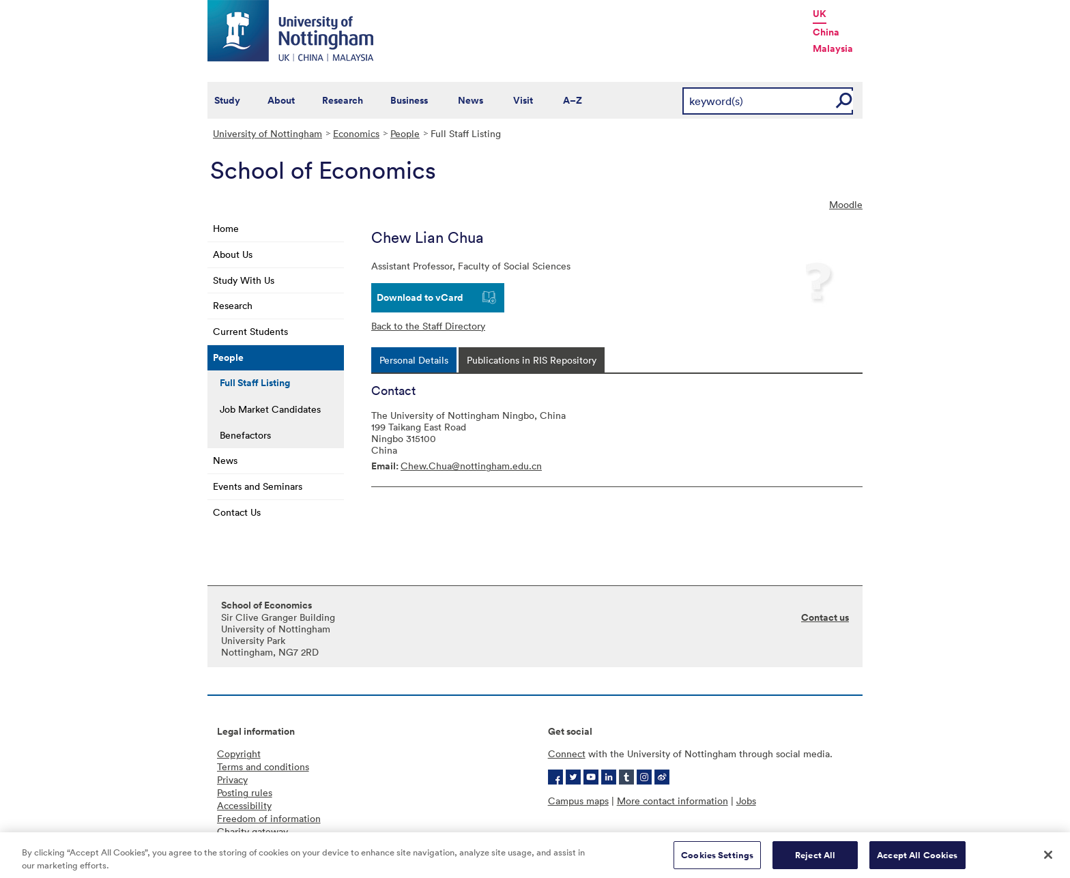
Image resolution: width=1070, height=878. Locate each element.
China (826, 32)
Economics (356, 133)
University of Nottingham (267, 133)
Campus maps (578, 800)
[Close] (1048, 860)
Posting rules (244, 792)
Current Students (250, 331)
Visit (523, 100)
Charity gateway (252, 831)
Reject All (815, 859)
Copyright (239, 753)
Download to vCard (420, 297)
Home (226, 228)
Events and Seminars (257, 486)
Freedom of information (269, 818)
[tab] (414, 359)
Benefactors (245, 434)
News (470, 100)
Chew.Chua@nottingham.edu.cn (471, 465)
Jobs (746, 800)
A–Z (572, 100)
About (281, 100)
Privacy (232, 779)
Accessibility (244, 805)
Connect (566, 753)
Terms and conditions (263, 766)
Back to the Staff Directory (428, 325)
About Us (232, 254)
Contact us (825, 617)
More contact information (672, 800)
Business (409, 100)
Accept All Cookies (917, 859)
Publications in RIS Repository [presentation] (531, 359)
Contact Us (237, 512)
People (405, 133)
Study (227, 100)
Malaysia (833, 48)
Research (342, 100)
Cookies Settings (717, 859)
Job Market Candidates (270, 409)
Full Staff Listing (255, 383)
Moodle (846, 204)
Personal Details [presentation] (413, 359)
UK (819, 13)
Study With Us (243, 280)
